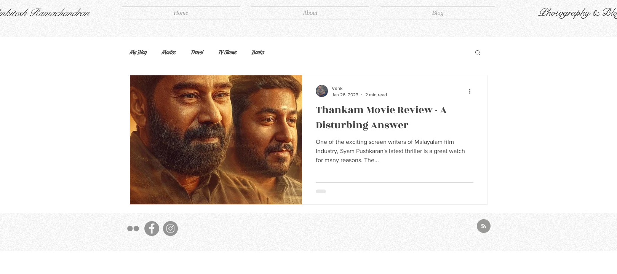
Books (257, 52)
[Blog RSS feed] (484, 226)
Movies (168, 52)
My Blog (137, 52)
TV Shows (227, 52)
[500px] (133, 228)
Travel (196, 52)
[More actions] (472, 91)
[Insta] (170, 228)
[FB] (151, 228)
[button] (477, 53)
